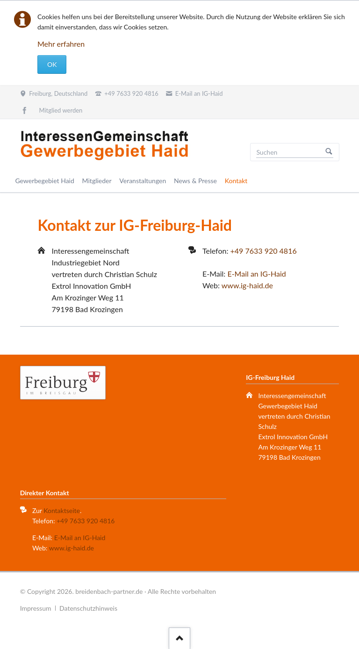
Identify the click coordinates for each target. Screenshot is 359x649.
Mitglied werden (61, 110)
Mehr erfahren (61, 43)
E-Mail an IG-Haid (256, 273)
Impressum (35, 608)
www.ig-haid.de (247, 285)
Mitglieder (97, 181)
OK (52, 64)
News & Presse (195, 181)
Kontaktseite (61, 510)
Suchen (329, 152)
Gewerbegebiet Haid (44, 181)
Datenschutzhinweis (88, 608)
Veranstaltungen (142, 181)
